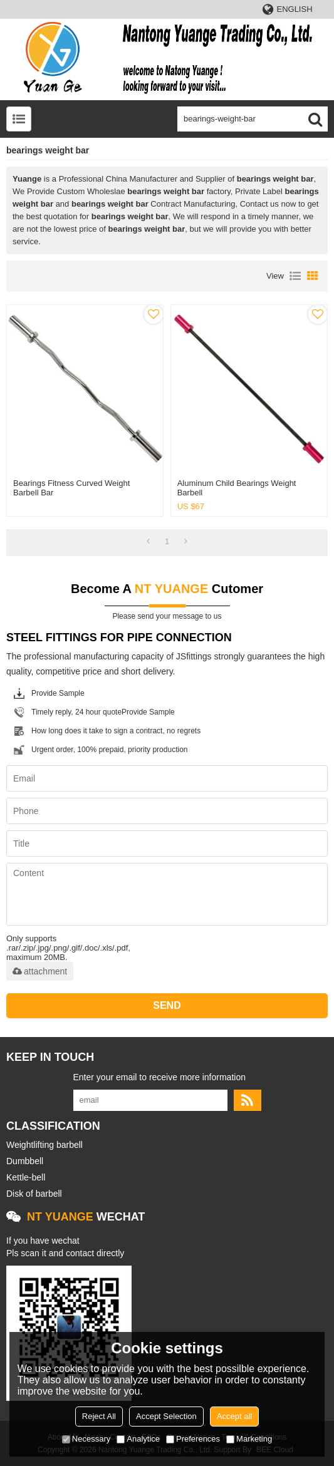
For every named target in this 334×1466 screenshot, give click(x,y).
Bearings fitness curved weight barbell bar (71, 487)
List (295, 276)
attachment (40, 971)
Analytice (138, 1438)
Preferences (193, 1438)
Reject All (99, 1416)
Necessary (86, 1438)
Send (166, 1005)
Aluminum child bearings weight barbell (236, 487)
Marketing (249, 1438)
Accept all (234, 1416)
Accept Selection (166, 1416)
